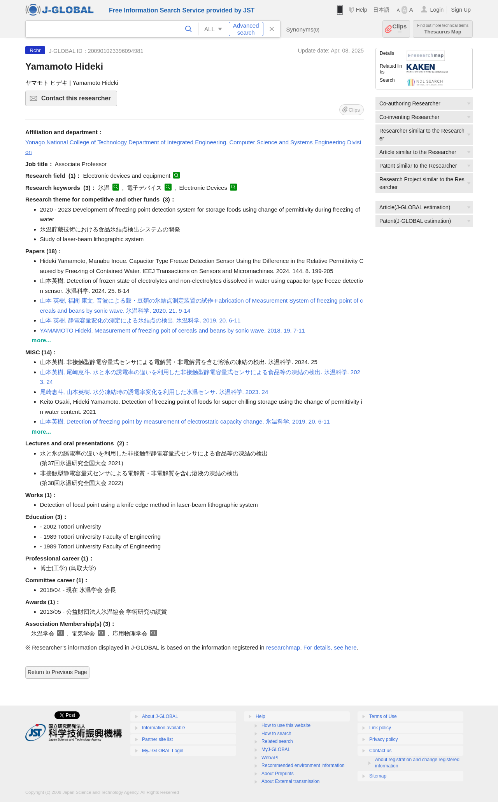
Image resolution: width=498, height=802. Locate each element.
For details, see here (330, 647)
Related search (277, 741)
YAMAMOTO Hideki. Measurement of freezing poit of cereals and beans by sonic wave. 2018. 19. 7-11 (172, 330)
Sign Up (461, 10)
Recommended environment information (302, 765)
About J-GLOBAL (160, 716)
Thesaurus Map (442, 29)
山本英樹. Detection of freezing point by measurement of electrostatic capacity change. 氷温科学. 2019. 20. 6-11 (185, 421)
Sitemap (377, 776)
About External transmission (290, 781)
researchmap (283, 647)
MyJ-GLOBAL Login (162, 750)
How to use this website (285, 725)
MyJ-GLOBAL (275, 749)
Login (437, 10)
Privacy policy (383, 739)
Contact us (380, 750)
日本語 (381, 10)
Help (361, 10)
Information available (163, 727)
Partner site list (157, 739)
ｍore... (41, 340)
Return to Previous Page (57, 672)
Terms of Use (383, 716)
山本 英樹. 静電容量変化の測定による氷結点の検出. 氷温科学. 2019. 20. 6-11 (140, 320)
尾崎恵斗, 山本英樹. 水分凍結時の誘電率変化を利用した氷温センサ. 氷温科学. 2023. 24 (154, 392)
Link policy (380, 727)
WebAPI (270, 757)
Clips (400, 29)
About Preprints (277, 773)
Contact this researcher (78, 100)
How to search (276, 733)
